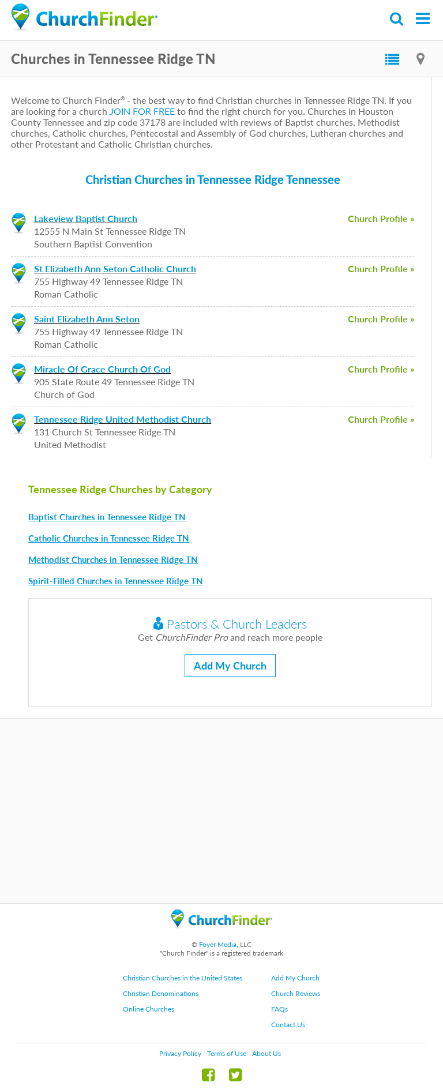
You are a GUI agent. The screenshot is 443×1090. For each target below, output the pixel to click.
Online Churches (148, 1009)
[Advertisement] (221, 811)
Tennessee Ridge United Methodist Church (122, 419)
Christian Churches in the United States (182, 978)
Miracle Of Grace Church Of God (102, 368)
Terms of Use (226, 1053)
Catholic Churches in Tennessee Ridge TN (108, 538)
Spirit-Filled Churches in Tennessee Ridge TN (115, 581)
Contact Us (288, 1024)
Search (397, 19)
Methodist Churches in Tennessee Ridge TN (113, 559)
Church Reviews (295, 993)
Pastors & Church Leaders (230, 624)
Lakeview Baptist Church (85, 218)
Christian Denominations (160, 993)
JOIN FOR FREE (142, 111)
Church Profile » (381, 218)
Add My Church (230, 665)
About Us (266, 1053)
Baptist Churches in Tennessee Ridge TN (107, 517)
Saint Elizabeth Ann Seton (87, 318)
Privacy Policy (180, 1053)
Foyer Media (217, 944)
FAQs (279, 1009)
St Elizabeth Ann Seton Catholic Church (115, 268)
